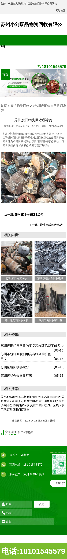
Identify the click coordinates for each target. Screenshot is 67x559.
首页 (5, 74)
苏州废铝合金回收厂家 (33, 375)
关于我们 (28, 76)
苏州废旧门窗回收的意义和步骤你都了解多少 (33, 346)
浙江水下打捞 (25, 432)
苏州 (26, 474)
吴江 (41, 474)
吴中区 (34, 474)
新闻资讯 (39, 76)
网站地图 (60, 10)
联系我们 (62, 76)
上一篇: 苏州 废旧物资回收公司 (24, 214)
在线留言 (50, 76)
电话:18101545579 (33, 551)
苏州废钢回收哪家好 (33, 367)
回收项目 (16, 76)
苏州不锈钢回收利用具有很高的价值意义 (33, 356)
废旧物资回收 (19, 106)
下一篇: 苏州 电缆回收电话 (45, 224)
